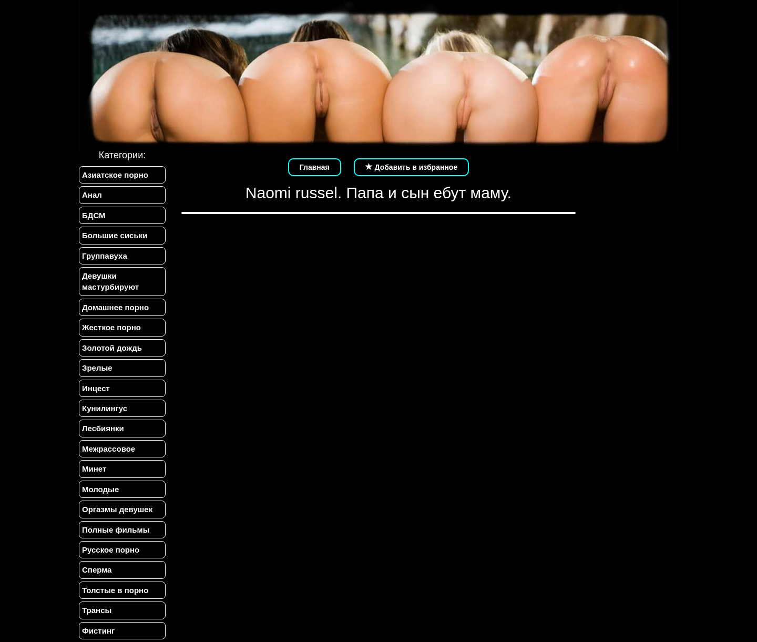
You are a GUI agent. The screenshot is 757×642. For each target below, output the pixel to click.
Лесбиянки (103, 428)
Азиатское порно (115, 174)
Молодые (100, 489)
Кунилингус (104, 408)
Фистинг (98, 630)
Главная (315, 167)
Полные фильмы (115, 529)
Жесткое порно (111, 327)
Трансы (96, 610)
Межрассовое (108, 448)
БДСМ (94, 215)
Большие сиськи (114, 235)
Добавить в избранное (411, 167)
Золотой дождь (112, 347)
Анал (92, 194)
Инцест (96, 388)
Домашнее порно (115, 307)
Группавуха (104, 255)
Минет (94, 468)
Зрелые (97, 367)
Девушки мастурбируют (110, 281)
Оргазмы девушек (117, 509)
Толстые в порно (115, 590)
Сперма (96, 569)
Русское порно (110, 549)
